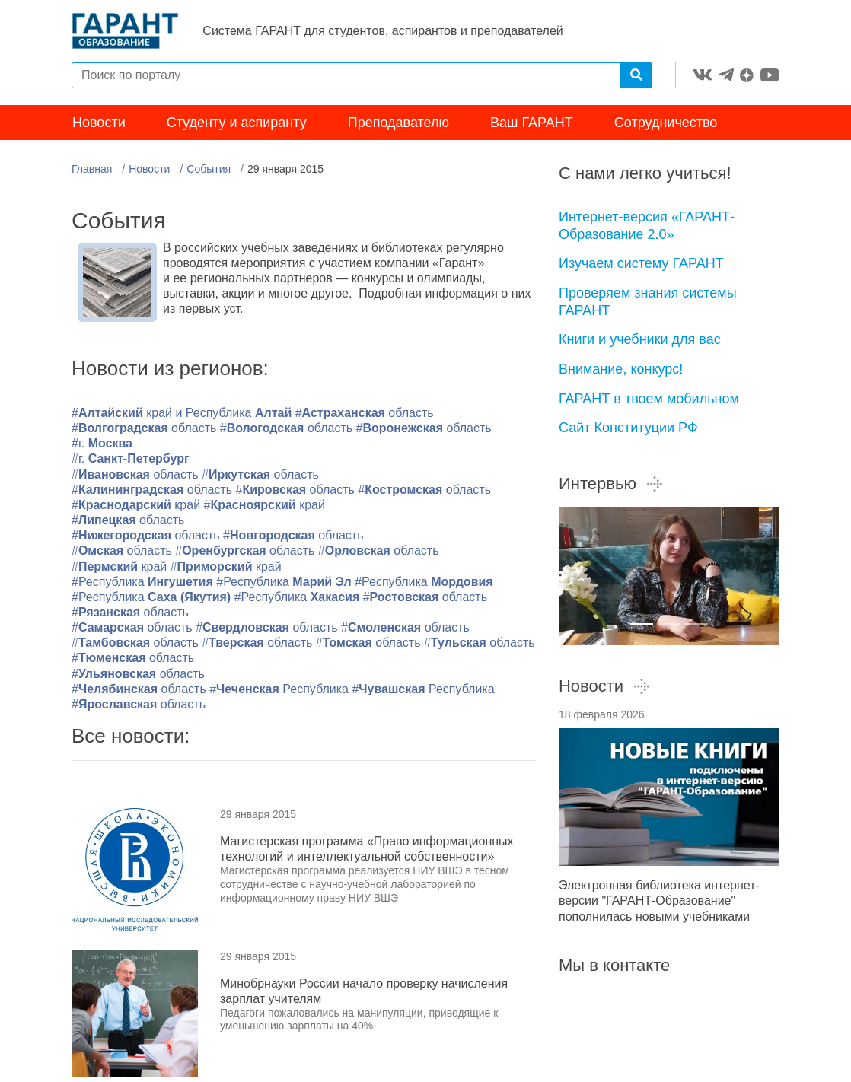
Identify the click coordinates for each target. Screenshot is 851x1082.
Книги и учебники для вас (640, 344)
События (208, 174)
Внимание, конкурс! (621, 374)
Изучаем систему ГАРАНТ (641, 268)
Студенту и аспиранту (237, 127)
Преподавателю (398, 127)
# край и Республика (183, 418)
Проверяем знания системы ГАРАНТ (648, 307)
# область (133, 663)
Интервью (611, 488)
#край (136, 510)
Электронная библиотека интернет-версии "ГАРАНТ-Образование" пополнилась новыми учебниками (659, 906)
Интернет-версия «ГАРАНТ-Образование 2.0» (647, 231)
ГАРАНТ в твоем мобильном (649, 404)
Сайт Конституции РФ (628, 433)
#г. (102, 448)
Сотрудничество (666, 127)
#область (364, 418)
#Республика (144, 587)
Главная (92, 174)
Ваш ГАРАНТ (531, 127)
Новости (99, 127)
